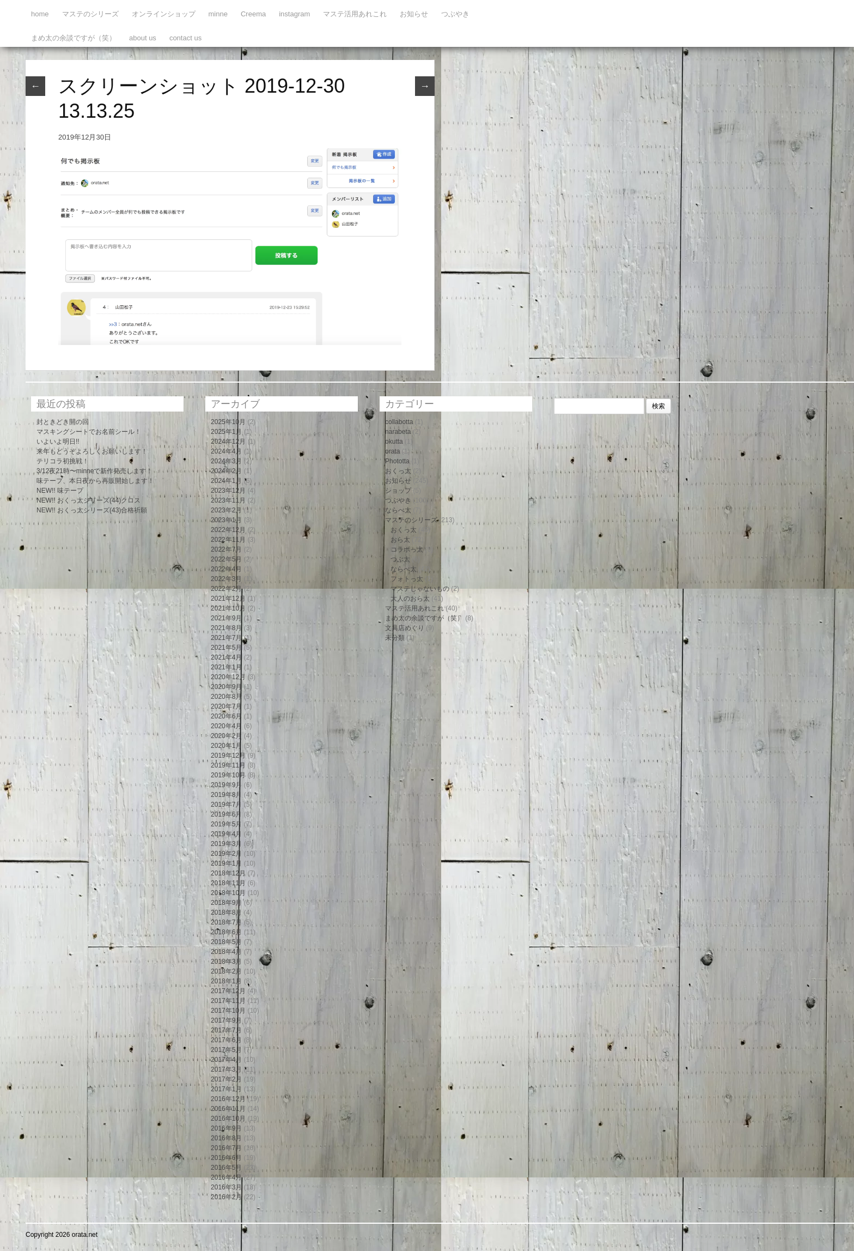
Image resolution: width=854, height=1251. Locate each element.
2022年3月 (226, 579)
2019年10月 (228, 775)
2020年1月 (226, 746)
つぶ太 (400, 559)
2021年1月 (226, 667)
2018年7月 (226, 922)
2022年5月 (226, 559)
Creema (253, 14)
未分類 (395, 638)
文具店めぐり (404, 628)
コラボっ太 (407, 549)
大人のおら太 (410, 598)
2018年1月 (226, 981)
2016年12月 (228, 1099)
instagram (294, 14)
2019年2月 (226, 853)
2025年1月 (226, 432)
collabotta (399, 422)
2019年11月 (228, 765)
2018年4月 (226, 952)
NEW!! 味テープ (59, 490)
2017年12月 (228, 991)
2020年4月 (226, 726)
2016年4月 (226, 1177)
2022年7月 (226, 549)
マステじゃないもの (420, 589)
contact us (185, 38)
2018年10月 (228, 893)
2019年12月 (228, 755)
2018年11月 (228, 883)
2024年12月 (228, 441)
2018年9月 (226, 902)
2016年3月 (226, 1187)
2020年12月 (228, 677)
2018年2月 (226, 971)
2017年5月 (226, 1050)
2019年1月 (226, 863)
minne (218, 14)
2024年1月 (226, 481)
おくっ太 (398, 471)
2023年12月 (228, 490)
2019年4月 (226, 834)
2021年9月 (226, 618)
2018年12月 (228, 873)
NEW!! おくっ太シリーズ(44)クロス (88, 500)
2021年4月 (226, 657)
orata (392, 451)
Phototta (397, 461)
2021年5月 (226, 647)
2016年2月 (226, 1197)
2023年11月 (228, 500)
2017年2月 (226, 1079)
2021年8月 (226, 628)
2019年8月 (226, 795)
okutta (394, 441)
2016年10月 (228, 1118)
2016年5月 (226, 1167)
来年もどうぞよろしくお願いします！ (92, 451)
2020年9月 (226, 687)
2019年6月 (226, 814)
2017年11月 (228, 1001)
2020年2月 (226, 736)
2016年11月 (228, 1109)
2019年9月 (226, 785)
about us (142, 38)
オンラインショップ (164, 14)
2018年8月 (226, 912)
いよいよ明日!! (58, 441)
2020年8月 (226, 696)
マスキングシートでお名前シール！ (88, 432)
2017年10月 (228, 1010)
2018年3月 (226, 961)
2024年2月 (226, 471)
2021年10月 (228, 608)
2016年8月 (226, 1138)
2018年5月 (226, 942)
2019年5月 (226, 824)
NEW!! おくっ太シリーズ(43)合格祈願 (91, 510)
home (40, 14)
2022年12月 (228, 530)
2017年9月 (226, 1020)
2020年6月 (226, 716)
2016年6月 (226, 1158)
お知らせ (414, 14)
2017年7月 (226, 1030)
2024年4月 (226, 451)
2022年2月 (226, 589)
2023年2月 (226, 510)
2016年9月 (226, 1128)
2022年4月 (226, 569)
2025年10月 (228, 422)
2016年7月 (226, 1148)
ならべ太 (398, 510)
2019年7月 (226, 804)
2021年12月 (228, 598)
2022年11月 (228, 539)
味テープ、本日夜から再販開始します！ (95, 481)
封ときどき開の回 (62, 422)
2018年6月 (226, 932)
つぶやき (455, 14)
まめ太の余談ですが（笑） (73, 38)
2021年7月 (226, 638)
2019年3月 (226, 844)
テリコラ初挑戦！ (62, 461)
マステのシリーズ (90, 14)
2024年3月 (226, 461)
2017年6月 (226, 1040)
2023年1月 (226, 520)
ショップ (398, 490)
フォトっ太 (407, 579)
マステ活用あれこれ (355, 14)
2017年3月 (226, 1069)
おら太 (400, 539)
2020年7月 (226, 706)
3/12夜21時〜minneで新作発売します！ (94, 471)
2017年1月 (226, 1089)
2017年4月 (226, 1059)
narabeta (398, 432)
